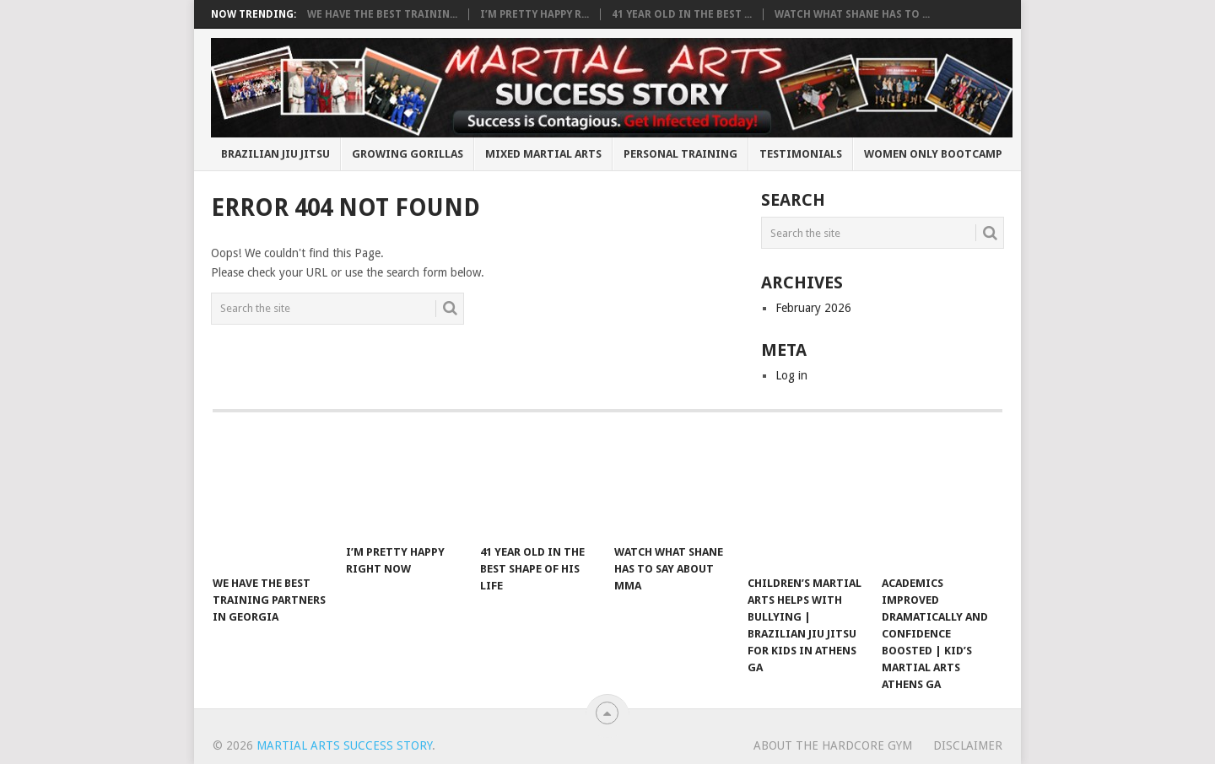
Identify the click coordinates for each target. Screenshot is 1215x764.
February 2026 (813, 308)
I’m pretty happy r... (534, 14)
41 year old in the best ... (682, 14)
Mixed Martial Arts (543, 154)
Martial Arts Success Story (344, 745)
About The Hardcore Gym (832, 745)
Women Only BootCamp (933, 154)
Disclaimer (967, 745)
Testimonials (800, 154)
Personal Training (680, 154)
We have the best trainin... (382, 14)
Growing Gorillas (407, 154)
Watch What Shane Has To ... (852, 14)
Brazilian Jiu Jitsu (275, 154)
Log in (791, 375)
